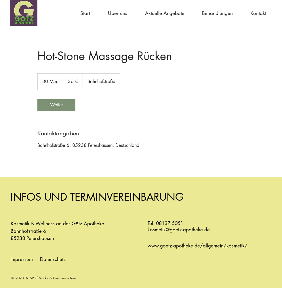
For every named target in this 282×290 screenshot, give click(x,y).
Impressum (21, 259)
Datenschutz (53, 259)
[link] (56, 105)
